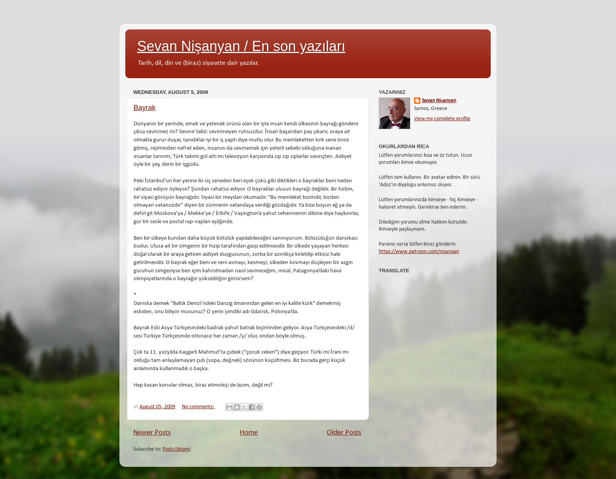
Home (249, 433)
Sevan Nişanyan (439, 100)
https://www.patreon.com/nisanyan (419, 251)
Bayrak (145, 108)
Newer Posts (151, 433)
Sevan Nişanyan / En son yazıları (241, 46)
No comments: (198, 406)
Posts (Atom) (177, 449)
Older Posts (344, 433)
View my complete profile (442, 118)
